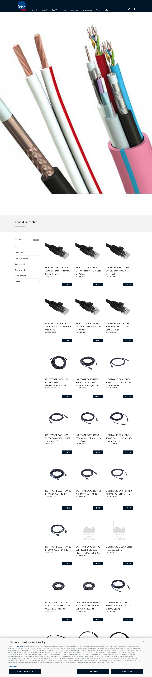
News (98, 10)
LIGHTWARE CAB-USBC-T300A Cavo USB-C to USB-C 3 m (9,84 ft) (88, 438)
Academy (75, 10)
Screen (64, 10)
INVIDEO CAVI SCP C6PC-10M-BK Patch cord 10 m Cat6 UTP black (118, 326)
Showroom (87, 10)
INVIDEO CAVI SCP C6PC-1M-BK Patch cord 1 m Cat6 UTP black (88, 270)
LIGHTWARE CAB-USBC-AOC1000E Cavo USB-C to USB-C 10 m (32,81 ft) (57, 605)
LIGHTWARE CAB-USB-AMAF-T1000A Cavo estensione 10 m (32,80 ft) (87, 382)
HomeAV (44, 10)
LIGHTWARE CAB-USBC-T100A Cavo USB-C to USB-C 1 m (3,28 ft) (119, 382)
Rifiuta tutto (93, 671)
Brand (34, 10)
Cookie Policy (12, 666)
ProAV (54, 10)
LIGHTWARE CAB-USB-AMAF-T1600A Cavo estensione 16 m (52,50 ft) (57, 382)
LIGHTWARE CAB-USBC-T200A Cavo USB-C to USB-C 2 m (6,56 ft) (58, 438)
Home (17, 227)
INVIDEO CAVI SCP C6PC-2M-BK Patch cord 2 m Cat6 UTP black (118, 270)
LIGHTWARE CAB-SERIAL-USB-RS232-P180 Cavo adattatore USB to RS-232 (88, 550)
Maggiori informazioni (25, 671)
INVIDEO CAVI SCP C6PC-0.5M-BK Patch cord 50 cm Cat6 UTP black (57, 270)
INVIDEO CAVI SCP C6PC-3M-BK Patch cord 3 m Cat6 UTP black (58, 326)
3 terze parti (19, 646)
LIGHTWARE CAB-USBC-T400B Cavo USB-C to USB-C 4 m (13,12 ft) (119, 605)
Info (107, 10)
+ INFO (67, 285)
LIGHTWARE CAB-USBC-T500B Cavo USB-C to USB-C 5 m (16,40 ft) (119, 438)
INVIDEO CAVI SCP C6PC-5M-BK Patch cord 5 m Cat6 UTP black (88, 326)
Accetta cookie (127, 671)
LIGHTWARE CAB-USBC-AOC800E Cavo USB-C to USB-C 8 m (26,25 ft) (87, 605)
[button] (143, 641)
